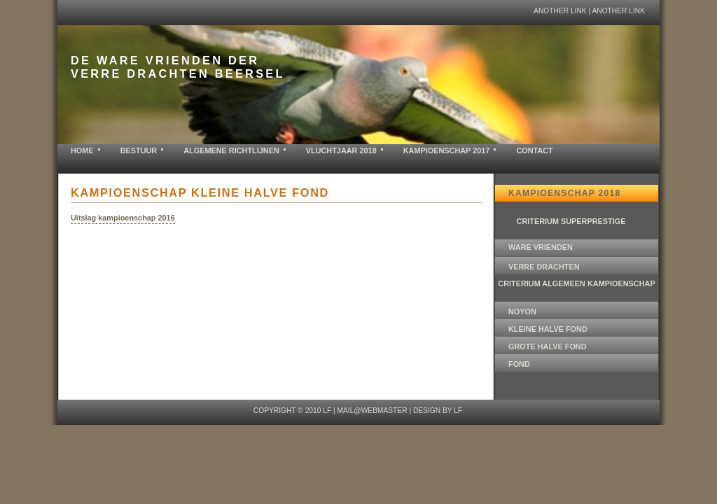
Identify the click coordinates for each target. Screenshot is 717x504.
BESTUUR (139, 150)
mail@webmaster (372, 410)
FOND (519, 364)
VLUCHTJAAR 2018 (341, 150)
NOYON (522, 311)
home (82, 150)
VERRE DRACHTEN (544, 266)
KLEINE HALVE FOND (547, 329)
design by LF (437, 410)
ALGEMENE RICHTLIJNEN (231, 150)
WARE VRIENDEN (540, 247)
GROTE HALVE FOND (547, 346)
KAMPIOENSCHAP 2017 (446, 150)
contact (534, 150)
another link (560, 11)
